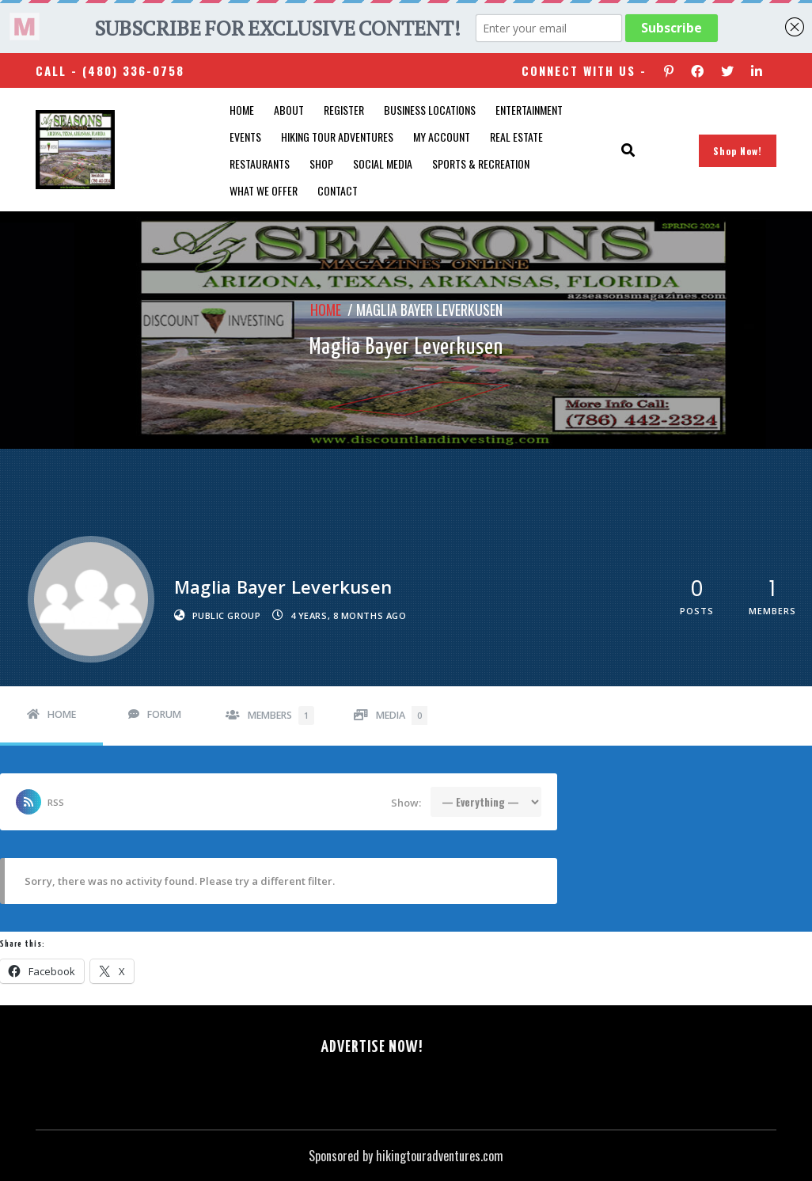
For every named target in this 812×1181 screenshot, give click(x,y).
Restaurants (260, 163)
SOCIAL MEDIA (382, 163)
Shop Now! (737, 151)
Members (281, 715)
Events (245, 136)
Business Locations (430, 109)
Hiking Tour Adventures (337, 136)
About (289, 109)
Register (344, 109)
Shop (321, 163)
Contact (337, 190)
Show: (406, 802)
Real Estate (516, 136)
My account (441, 136)
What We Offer (264, 190)
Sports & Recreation (480, 163)
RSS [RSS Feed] (55, 802)
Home (242, 109)
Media (401, 715)
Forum (164, 714)
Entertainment (529, 109)
